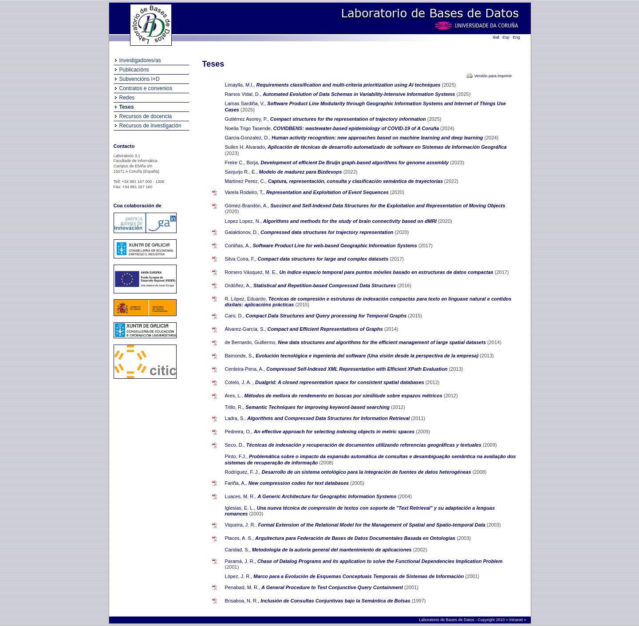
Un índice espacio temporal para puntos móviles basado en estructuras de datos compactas (386, 272)
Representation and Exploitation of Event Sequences (328, 192)
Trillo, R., (235, 407)
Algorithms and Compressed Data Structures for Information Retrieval (329, 418)
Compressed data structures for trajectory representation (327, 232)
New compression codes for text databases (299, 483)
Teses (126, 107)
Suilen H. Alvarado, (246, 147)
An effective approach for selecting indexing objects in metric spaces (335, 431)
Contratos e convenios (145, 88)
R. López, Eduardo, (246, 298)
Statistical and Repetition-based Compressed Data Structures (325, 285)
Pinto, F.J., (236, 456)
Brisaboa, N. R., (242, 600)
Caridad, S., (238, 549)
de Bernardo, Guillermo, (251, 342)
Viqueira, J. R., (241, 524)
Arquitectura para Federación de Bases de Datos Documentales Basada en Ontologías (356, 538)
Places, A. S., (239, 538)
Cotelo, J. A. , (239, 382)
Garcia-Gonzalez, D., (248, 137)
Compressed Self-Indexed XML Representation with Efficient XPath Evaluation (357, 369)
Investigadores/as (140, 60)
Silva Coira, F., (240, 258)
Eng (516, 37)
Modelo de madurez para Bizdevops (301, 171)
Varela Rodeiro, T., (245, 192)
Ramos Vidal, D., (243, 94)
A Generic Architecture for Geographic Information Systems (328, 496)
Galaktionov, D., (242, 232)
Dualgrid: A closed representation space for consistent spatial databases (340, 382)
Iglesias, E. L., (240, 508)
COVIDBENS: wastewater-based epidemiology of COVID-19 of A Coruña (356, 128)
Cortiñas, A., (238, 245)
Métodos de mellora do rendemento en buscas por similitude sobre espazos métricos (344, 395)
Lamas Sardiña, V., (245, 103)
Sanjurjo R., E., (241, 171)
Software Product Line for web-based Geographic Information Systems (335, 245)
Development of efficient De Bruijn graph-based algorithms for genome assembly (355, 162)
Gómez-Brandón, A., (247, 205)
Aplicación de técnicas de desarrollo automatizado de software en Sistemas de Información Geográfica (387, 147)
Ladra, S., (235, 418)
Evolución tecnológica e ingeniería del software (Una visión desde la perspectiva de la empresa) (368, 355)
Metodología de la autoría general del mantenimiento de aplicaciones (332, 549)
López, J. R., (238, 576)
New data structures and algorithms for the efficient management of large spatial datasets (382, 342)
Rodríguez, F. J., (242, 472)
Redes (127, 98)
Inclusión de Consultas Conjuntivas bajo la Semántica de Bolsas (335, 600)
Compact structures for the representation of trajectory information (348, 119)
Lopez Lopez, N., (243, 221)
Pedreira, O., (238, 431)
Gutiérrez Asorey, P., (247, 119)
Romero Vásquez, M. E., (251, 272)
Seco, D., (235, 445)
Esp (506, 37)
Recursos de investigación (150, 126)
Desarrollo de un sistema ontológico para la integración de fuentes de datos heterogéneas (367, 472)
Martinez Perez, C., (246, 181)
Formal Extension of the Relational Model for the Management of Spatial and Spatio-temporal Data (372, 524)
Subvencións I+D (139, 79)
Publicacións (134, 70)
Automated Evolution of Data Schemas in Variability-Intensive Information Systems (360, 94)
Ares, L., (234, 395)
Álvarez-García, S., (245, 329)
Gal (496, 37)
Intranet (516, 620)
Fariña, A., (236, 483)
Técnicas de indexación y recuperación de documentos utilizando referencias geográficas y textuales (364, 445)
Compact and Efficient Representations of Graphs (326, 329)
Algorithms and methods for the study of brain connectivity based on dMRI (350, 221)
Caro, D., (235, 315)
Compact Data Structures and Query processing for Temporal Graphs (327, 315)
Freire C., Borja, (242, 162)
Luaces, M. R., (240, 496)
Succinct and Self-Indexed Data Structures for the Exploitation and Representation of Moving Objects (387, 205)
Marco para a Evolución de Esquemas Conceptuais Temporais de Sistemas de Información (359, 576)
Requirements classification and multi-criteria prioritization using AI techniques (349, 84)
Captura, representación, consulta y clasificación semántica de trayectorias (356, 181)
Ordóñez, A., (238, 285)
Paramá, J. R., (240, 561)
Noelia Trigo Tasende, (248, 128)
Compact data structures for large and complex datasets (324, 258)
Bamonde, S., (240, 355)
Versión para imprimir (493, 76)
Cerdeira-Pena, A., (245, 369)
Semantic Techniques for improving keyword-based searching (318, 407)
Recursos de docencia (145, 116)
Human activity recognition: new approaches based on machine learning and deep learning (378, 137)
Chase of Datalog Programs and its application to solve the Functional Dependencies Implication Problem (380, 561)
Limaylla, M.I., (240, 84)
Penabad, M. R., (242, 587)
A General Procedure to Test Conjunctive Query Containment (332, 587)
